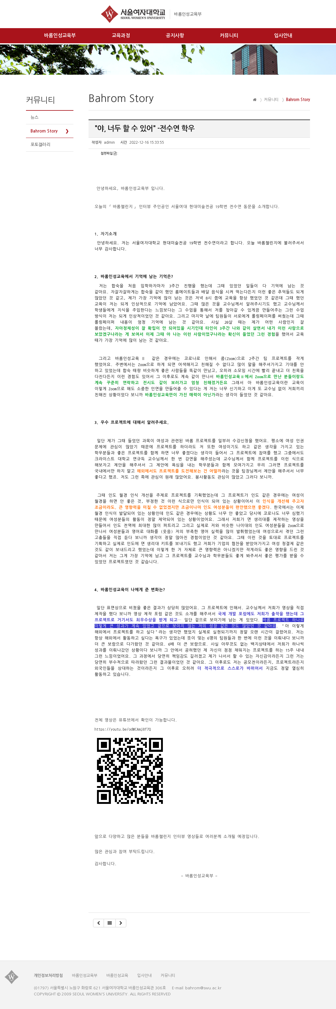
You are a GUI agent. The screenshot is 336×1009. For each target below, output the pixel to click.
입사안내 (283, 35)
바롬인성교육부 (60, 35)
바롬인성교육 (117, 976)
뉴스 (34, 117)
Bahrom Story (44, 131)
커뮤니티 (229, 35)
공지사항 (175, 35)
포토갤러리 (40, 145)
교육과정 (121, 35)
